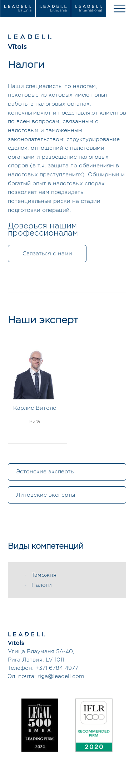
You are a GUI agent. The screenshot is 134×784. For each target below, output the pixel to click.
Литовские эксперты (45, 495)
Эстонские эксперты (45, 471)
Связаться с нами (47, 253)
